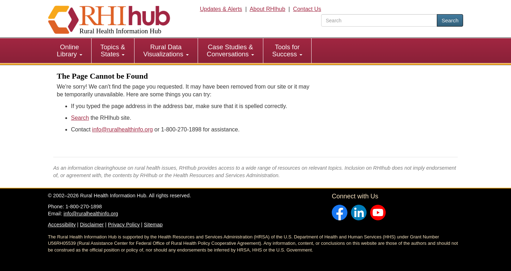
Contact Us (307, 9)
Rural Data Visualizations (166, 50)
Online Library (69, 50)
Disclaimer (92, 224)
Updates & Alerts (221, 9)
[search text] (379, 20)
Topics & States (112, 50)
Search (449, 20)
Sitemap (153, 224)
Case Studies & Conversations (230, 50)
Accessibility (62, 224)
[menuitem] (70, 50)
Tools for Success (287, 50)
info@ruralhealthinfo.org (122, 129)
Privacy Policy (124, 224)
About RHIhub (267, 9)
